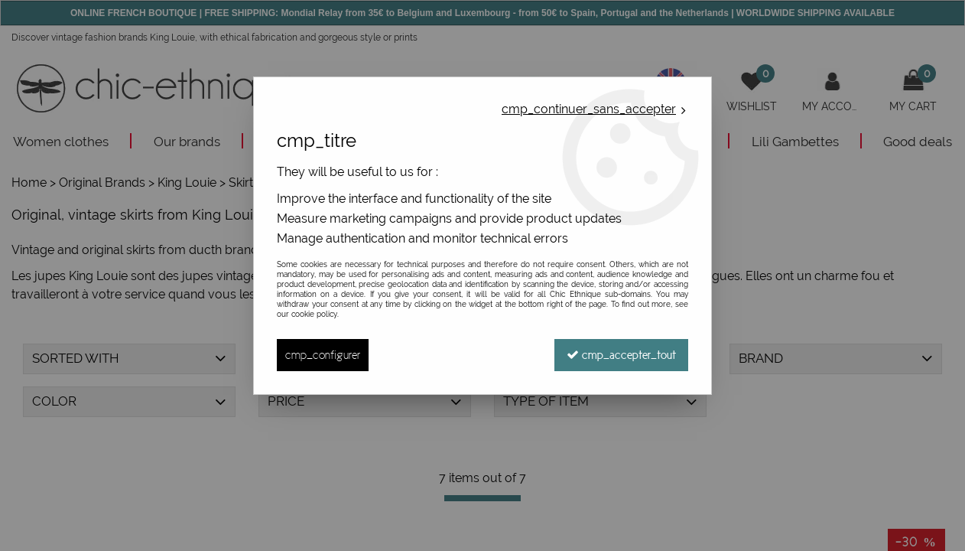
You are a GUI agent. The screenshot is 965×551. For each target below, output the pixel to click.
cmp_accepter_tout (621, 354)
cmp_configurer (322, 354)
